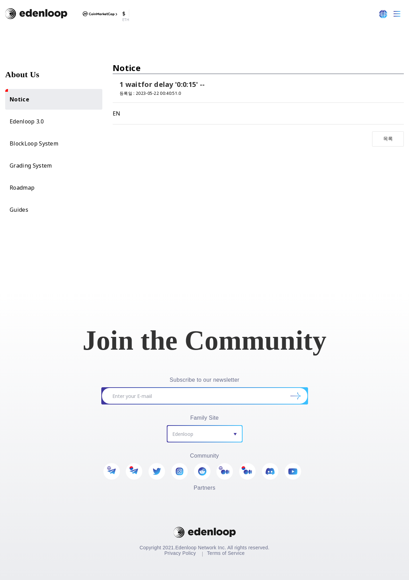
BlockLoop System (34, 143)
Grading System (31, 165)
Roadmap (22, 187)
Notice (17, 96)
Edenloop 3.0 (27, 121)
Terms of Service (226, 553)
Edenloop (182, 434)
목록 (388, 138)
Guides (19, 209)
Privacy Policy (180, 553)
